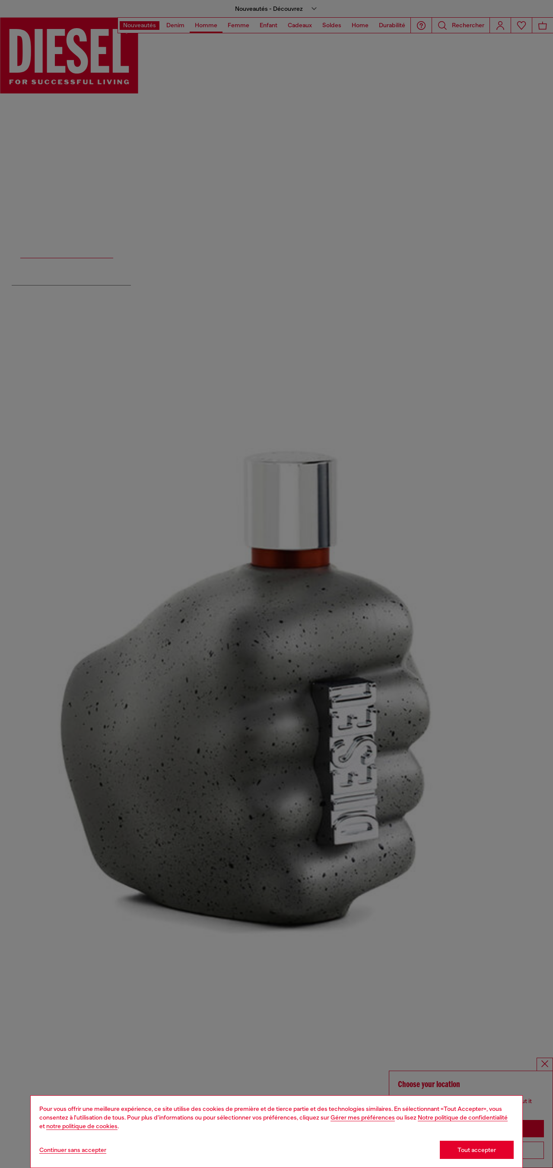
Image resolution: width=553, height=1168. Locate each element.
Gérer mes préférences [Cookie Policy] (363, 1117)
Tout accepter (477, 1149)
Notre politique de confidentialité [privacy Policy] (463, 1117)
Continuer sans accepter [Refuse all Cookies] (72, 1149)
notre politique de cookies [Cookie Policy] (82, 1126)
